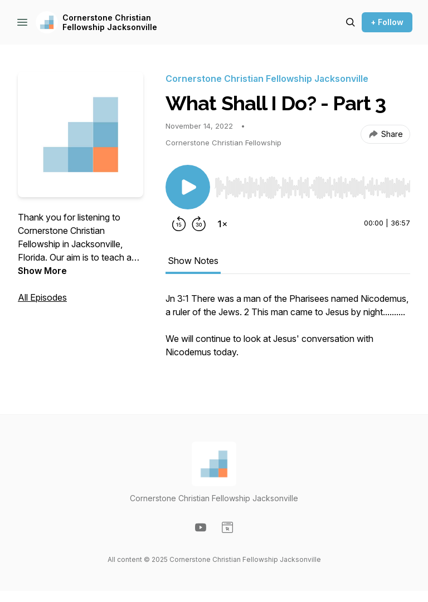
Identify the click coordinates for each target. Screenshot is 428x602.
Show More (42, 270)
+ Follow (387, 22)
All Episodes (42, 297)
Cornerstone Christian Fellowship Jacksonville (109, 22)
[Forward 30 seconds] (199, 224)
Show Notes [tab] (193, 260)
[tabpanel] (288, 331)
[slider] (312, 187)
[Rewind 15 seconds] (179, 224)
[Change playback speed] (222, 224)
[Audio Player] (312, 184)
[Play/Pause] (188, 187)
